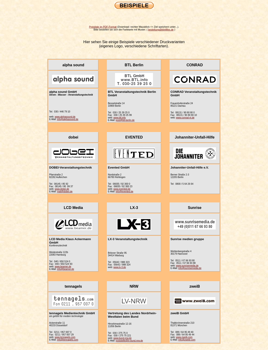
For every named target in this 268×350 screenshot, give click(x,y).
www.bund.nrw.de (122, 338)
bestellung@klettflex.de (161, 29)
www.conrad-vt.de (185, 117)
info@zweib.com (187, 339)
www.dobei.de (62, 189)
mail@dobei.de (64, 191)
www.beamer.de (63, 266)
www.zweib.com (184, 337)
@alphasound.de (69, 119)
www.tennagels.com (65, 337)
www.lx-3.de (119, 267)
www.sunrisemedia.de (187, 265)
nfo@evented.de (124, 191)
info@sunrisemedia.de (190, 268)
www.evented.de (121, 189)
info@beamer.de (65, 269)
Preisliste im (103, 26)
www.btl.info (119, 117)
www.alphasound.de (65, 116)
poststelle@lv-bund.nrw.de (129, 340)
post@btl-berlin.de (125, 120)
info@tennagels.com (67, 339)
